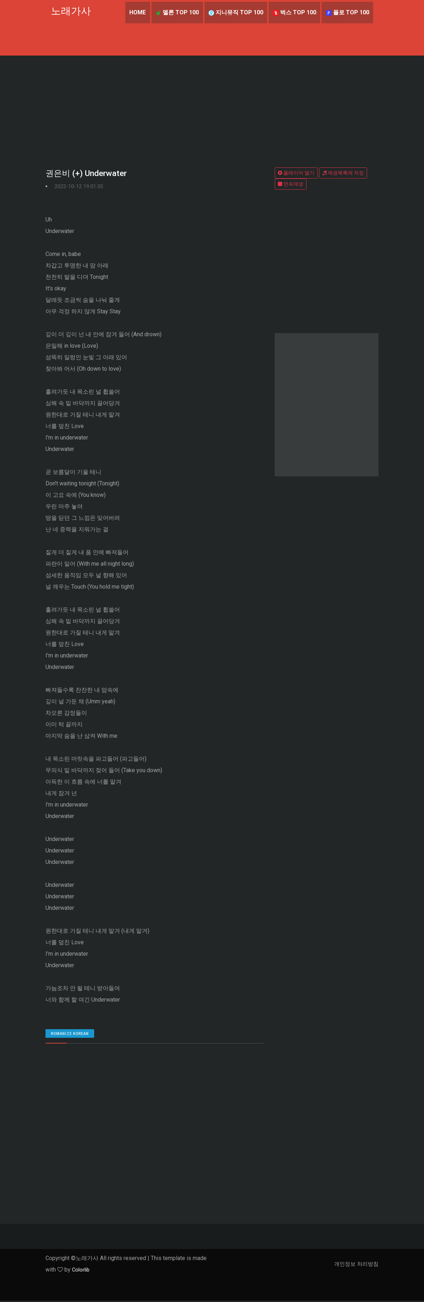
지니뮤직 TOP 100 (234, 12)
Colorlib (81, 1271)
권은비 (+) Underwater (88, 174)
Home (135, 12)
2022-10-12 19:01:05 (81, 187)
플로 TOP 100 (347, 12)
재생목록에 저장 (343, 173)
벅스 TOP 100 (293, 12)
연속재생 (290, 184)
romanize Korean (70, 1035)
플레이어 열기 (296, 173)
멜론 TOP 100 (175, 12)
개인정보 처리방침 (355, 1265)
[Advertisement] (212, 109)
